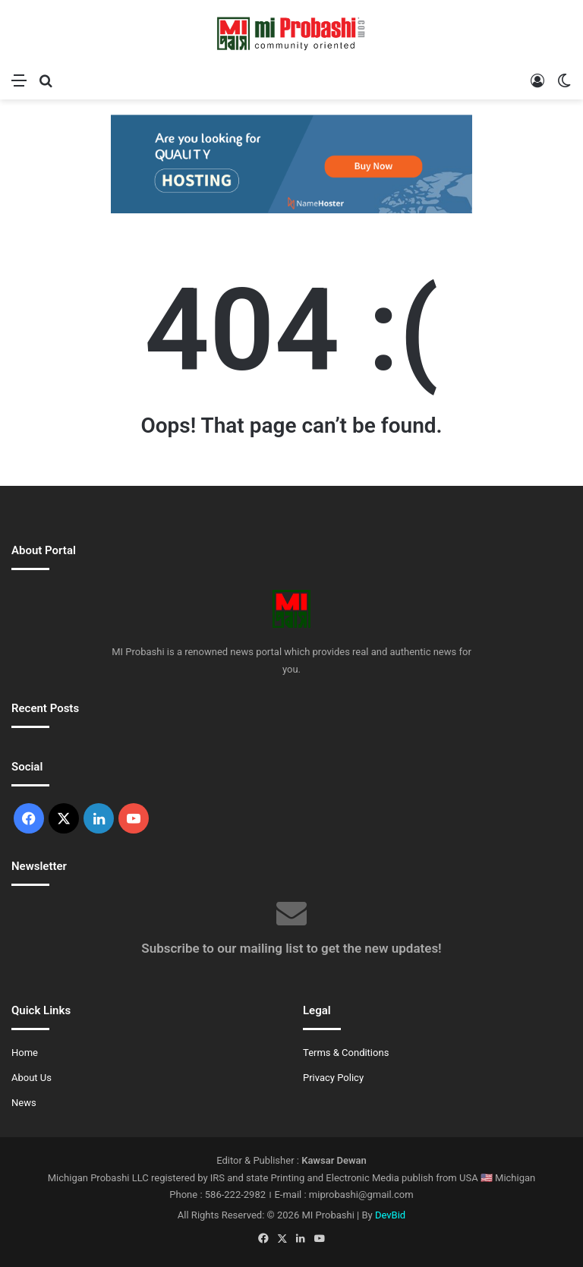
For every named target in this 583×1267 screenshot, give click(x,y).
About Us (31, 1077)
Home (24, 1052)
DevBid (390, 1215)
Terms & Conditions (346, 1052)
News (23, 1102)
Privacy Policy (333, 1077)
